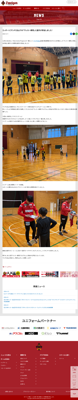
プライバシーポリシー (29, 391)
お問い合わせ (9, 391)
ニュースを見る (17, 8)
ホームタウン (8, 267)
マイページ (71, 2)
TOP (74, 394)
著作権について (50, 391)
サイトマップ (69, 391)
